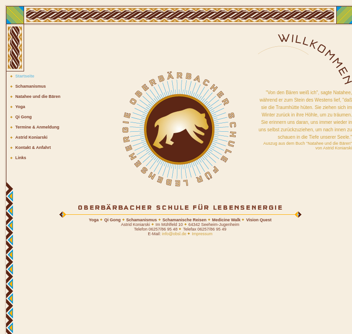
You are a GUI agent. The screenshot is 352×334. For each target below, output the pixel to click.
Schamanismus (30, 86)
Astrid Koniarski (31, 137)
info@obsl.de (174, 233)
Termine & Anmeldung (37, 127)
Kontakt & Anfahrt (33, 147)
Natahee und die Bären (38, 96)
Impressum (202, 233)
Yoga (20, 106)
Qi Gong (23, 117)
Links (20, 157)
